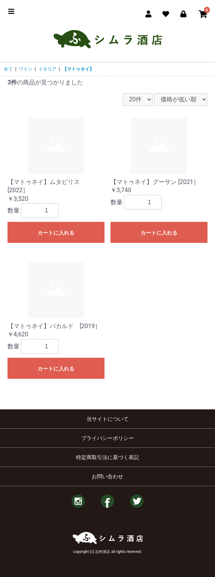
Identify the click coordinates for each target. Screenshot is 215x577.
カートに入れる (56, 233)
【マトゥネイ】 (78, 69)
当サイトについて (107, 419)
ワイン (25, 69)
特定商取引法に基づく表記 (107, 457)
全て (8, 69)
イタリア (47, 69)
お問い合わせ (107, 476)
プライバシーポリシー (107, 438)
